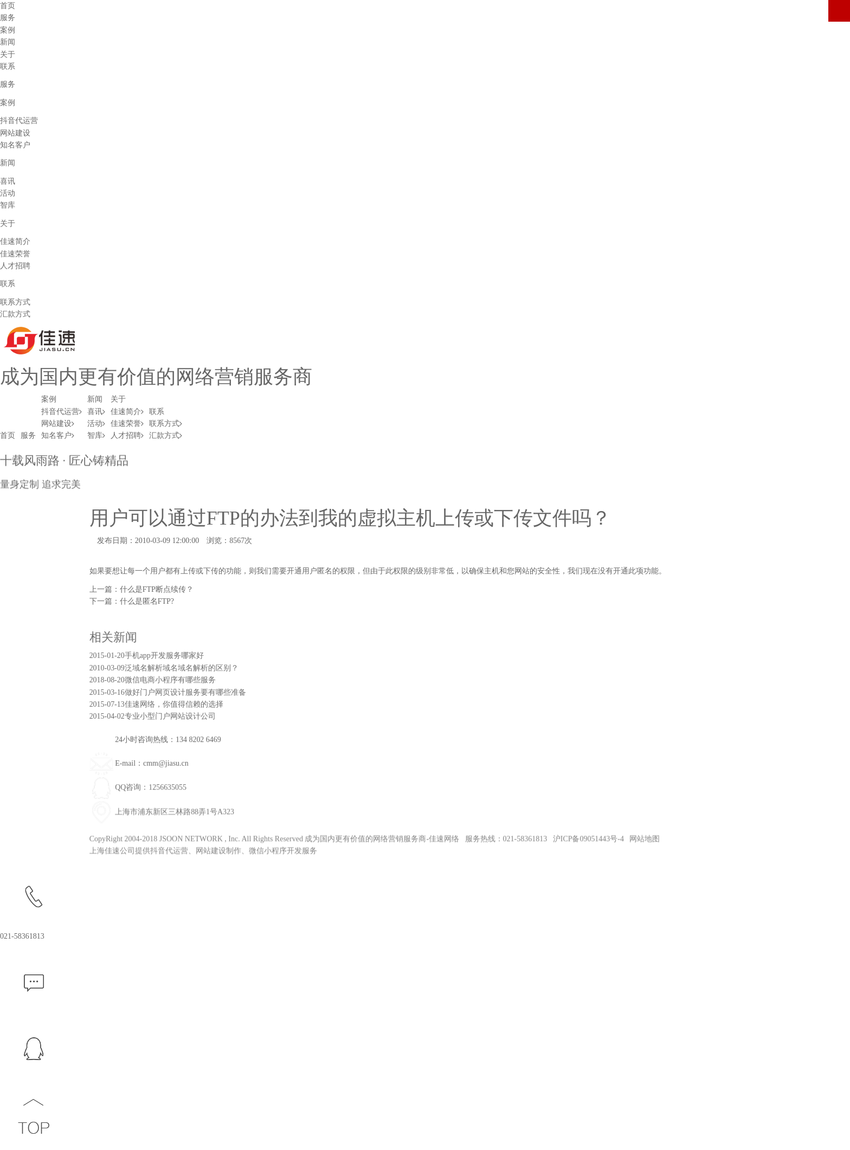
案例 (48, 399)
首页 (7, 435)
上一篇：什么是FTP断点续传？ (141, 589)
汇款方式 (15, 314)
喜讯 (7, 181)
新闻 (94, 399)
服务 (28, 435)
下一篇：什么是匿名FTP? (131, 601)
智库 (7, 205)
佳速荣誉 (15, 254)
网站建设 (15, 133)
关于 (118, 399)
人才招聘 (15, 266)
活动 (7, 193)
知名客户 (15, 145)
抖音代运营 (19, 121)
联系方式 (15, 302)
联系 (156, 412)
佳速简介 (15, 241)
